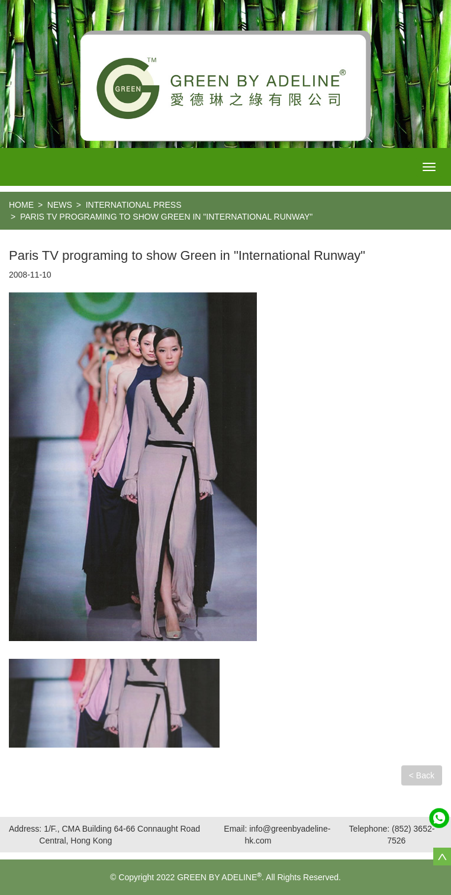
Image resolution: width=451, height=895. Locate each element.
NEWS (59, 205)
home (21, 205)
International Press (134, 205)
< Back (421, 775)
